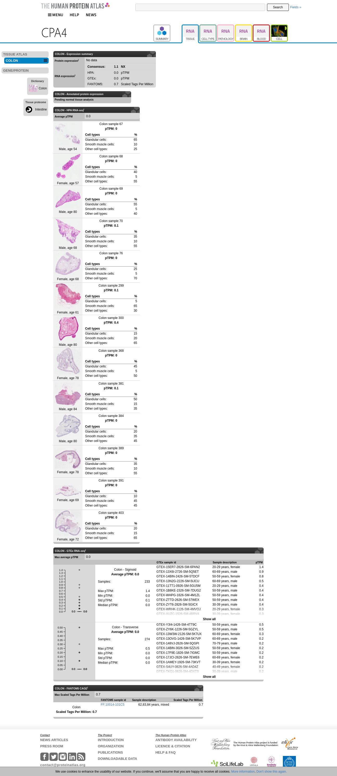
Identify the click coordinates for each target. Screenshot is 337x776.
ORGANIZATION (111, 746)
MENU (55, 14)
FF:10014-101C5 (112, 704)
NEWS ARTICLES (54, 740)
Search (278, 7)
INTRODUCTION (111, 740)
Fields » (295, 7)
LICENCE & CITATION (172, 746)
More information (243, 771)
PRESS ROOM (51, 746)
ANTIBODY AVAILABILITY (175, 740)
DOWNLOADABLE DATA (117, 759)
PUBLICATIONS (110, 752)
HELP (74, 14)
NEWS (91, 14)
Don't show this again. (271, 771)
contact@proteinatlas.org (63, 765)
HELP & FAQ (165, 752)
